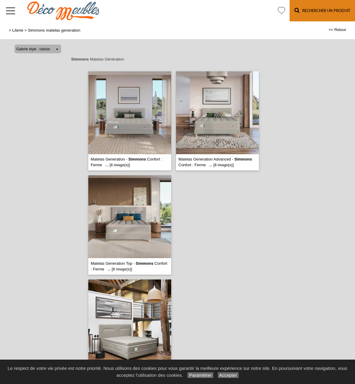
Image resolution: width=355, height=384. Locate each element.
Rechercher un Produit (322, 10)
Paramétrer (200, 375)
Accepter (228, 375)
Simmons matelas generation (54, 30)
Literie (18, 30)
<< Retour (337, 29)
